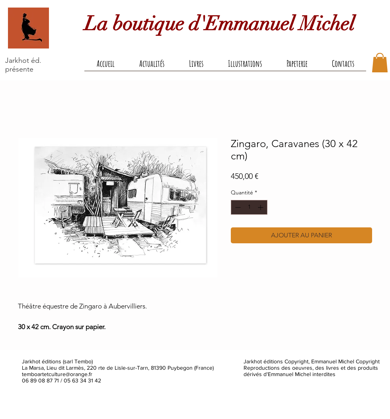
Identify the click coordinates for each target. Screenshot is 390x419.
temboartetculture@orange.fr (57, 374)
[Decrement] (237, 207)
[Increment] (261, 207)
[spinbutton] (249, 207)
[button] (196, 66)
